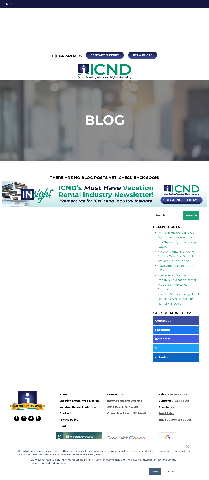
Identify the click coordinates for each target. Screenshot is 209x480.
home (64, 394)
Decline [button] (170, 471)
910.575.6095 (180, 400)
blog (63, 426)
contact (65, 413)
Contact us (163, 320)
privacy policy (69, 419)
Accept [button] (155, 471)
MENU (8, 4)
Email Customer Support (175, 419)
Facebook (162, 329)
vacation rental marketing (78, 407)
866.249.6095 (67, 56)
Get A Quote (142, 55)
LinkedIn (161, 357)
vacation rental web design (79, 400)
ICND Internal (104, 71)
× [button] (187, 446)
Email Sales (166, 413)
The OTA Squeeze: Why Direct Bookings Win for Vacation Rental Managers (178, 298)
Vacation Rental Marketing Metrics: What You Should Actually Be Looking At (176, 256)
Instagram (162, 339)
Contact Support (105, 55)
